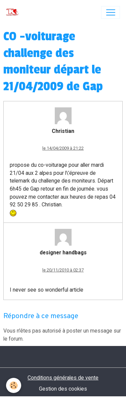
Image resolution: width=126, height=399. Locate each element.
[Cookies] (13, 385)
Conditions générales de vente (63, 378)
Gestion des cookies (63, 389)
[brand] (14, 12)
